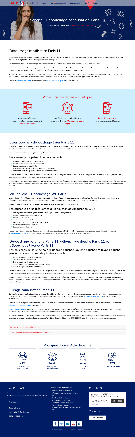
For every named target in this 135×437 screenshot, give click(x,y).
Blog (95, 3)
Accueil (44, 3)
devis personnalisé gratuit (55, 81)
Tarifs (87, 3)
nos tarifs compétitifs (24, 81)
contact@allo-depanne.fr (21, 412)
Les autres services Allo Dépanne (24, 327)
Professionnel (97, 417)
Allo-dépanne (48, 26)
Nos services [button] (75, 3)
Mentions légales (77, 430)
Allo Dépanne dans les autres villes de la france (30, 332)
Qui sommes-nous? (58, 3)
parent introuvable (62, 26)
